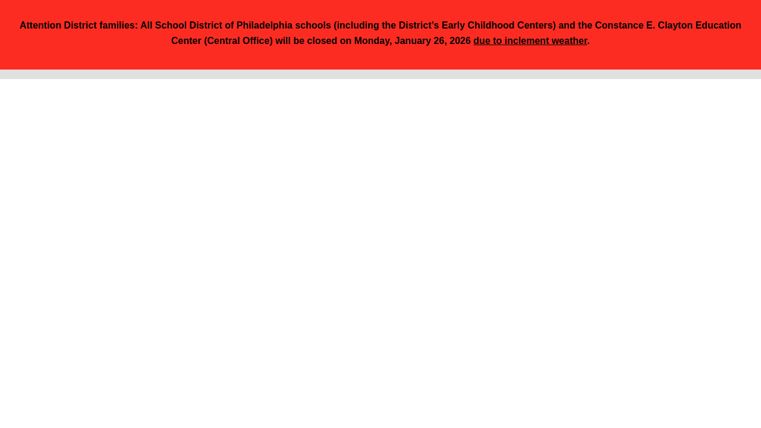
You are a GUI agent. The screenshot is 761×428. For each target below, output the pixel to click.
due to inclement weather (530, 41)
